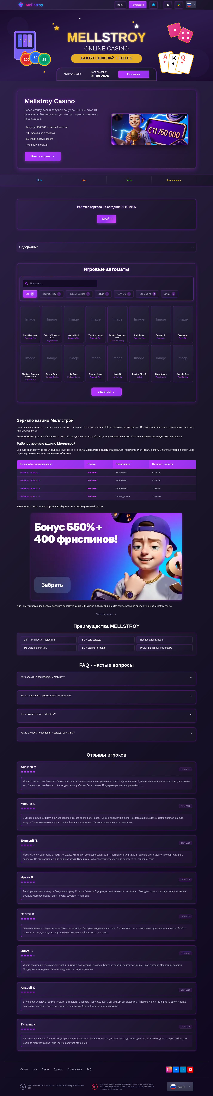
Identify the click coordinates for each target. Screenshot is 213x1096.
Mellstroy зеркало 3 (30, 488)
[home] (34, 5)
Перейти (106, 218)
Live (34, 1069)
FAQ (89, 1069)
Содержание (75, 1069)
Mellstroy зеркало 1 (30, 472)
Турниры (58, 1069)
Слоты (24, 1069)
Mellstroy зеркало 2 (30, 480)
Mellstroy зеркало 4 (30, 496)
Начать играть (43, 156)
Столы (45, 1069)
